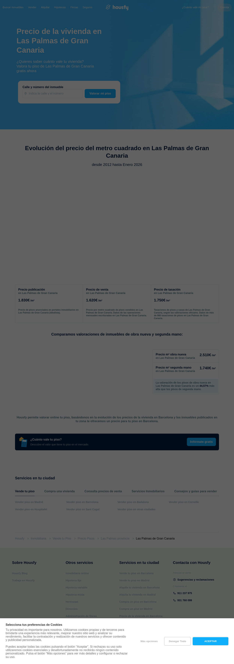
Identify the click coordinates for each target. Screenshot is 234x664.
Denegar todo (177, 641)
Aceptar (210, 641)
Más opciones (149, 641)
